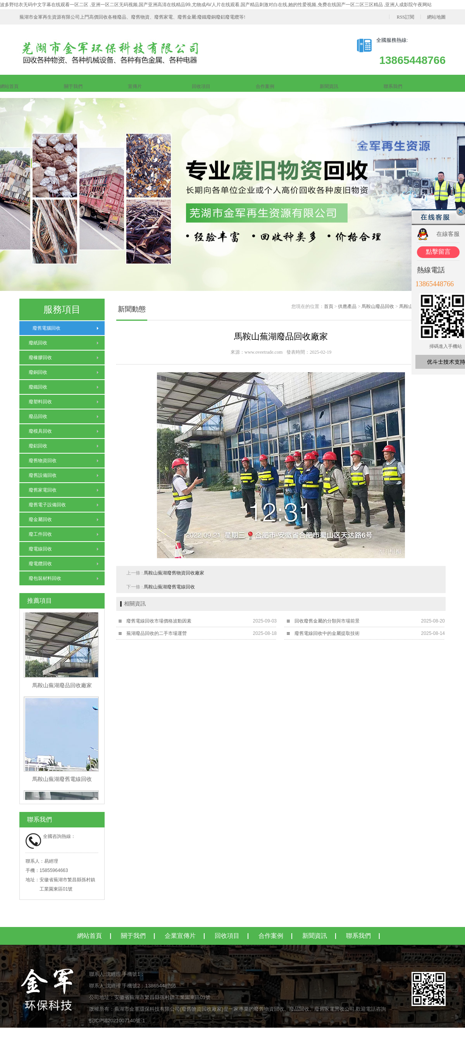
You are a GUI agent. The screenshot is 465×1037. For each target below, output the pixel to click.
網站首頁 (9, 86)
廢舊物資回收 (43, 460)
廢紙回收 (38, 343)
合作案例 (265, 86)
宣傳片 (135, 86)
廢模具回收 (40, 431)
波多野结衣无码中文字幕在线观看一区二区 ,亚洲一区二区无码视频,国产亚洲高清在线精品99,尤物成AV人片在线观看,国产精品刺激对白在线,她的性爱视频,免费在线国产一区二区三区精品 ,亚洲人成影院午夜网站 (216, 4)
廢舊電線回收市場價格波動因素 (158, 621)
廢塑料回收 (40, 401)
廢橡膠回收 (40, 357)
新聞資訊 (329, 86)
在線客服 (448, 233)
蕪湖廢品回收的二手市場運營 (156, 633)
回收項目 (201, 86)
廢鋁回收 (38, 446)
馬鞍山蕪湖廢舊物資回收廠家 (174, 573)
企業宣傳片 (180, 935)
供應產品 (347, 306)
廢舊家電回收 (43, 490)
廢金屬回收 (40, 519)
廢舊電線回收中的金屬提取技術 (327, 633)
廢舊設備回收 (43, 475)
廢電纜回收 (40, 563)
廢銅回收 (38, 372)
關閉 (460, 211)
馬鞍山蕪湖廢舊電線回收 (169, 587)
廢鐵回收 (38, 387)
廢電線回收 (40, 549)
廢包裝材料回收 (45, 578)
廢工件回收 (40, 534)
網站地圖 (436, 17)
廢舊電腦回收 (44, 328)
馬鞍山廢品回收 (378, 306)
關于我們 (73, 86)
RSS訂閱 (405, 17)
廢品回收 (38, 416)
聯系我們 (393, 86)
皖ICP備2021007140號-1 (117, 1020)
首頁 (328, 306)
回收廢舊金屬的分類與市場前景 (327, 621)
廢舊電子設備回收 (47, 504)
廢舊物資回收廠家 (201, 1009)
